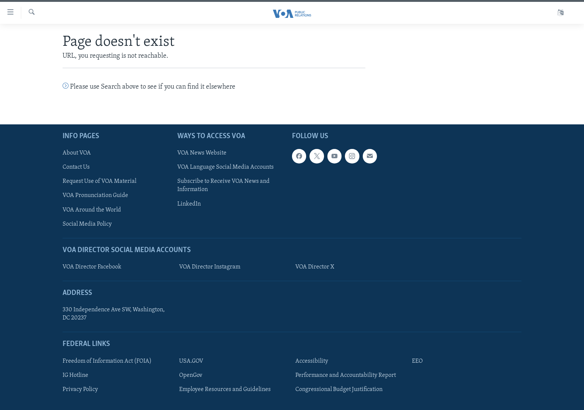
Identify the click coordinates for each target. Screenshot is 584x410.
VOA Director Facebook (92, 267)
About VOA (77, 153)
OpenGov (190, 375)
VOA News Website (201, 153)
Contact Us (76, 167)
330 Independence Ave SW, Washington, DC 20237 (114, 314)
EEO (417, 361)
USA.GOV (191, 361)
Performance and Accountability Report (345, 375)
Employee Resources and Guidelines (225, 389)
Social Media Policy (87, 224)
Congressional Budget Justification (339, 389)
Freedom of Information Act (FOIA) (107, 361)
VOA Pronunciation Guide (95, 195)
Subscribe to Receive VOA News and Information (223, 185)
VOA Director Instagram (209, 267)
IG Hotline (75, 375)
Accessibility (311, 361)
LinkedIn (189, 204)
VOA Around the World (92, 210)
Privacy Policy (80, 389)
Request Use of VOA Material (99, 181)
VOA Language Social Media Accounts (225, 167)
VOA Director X (314, 267)
